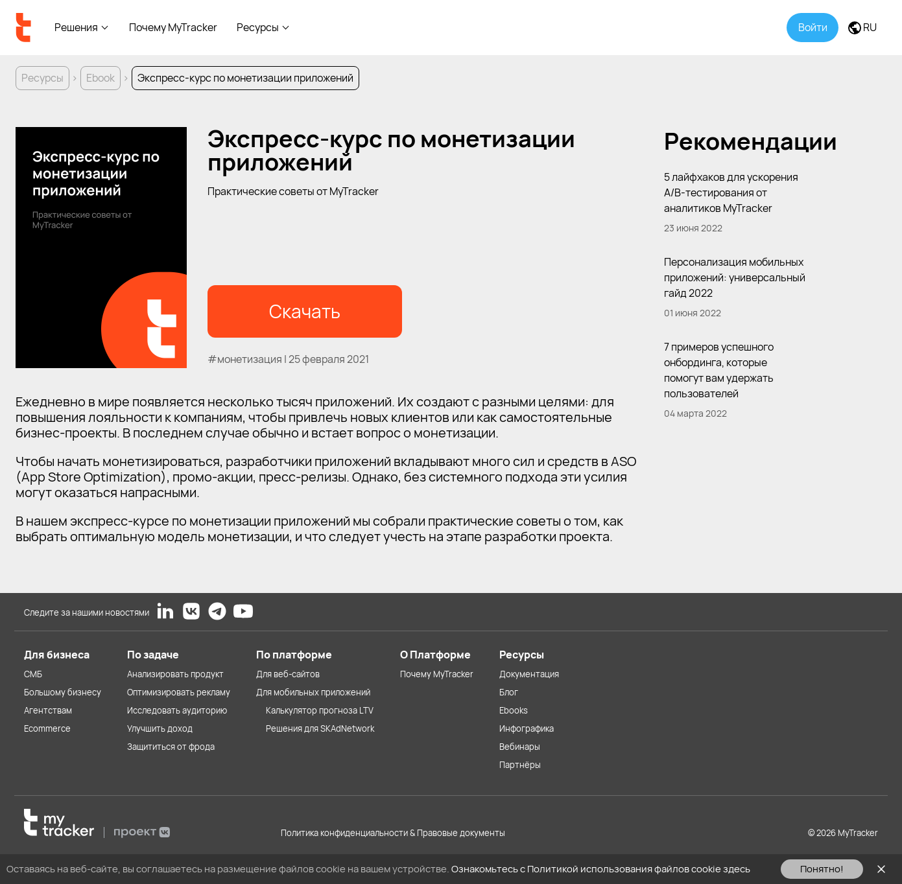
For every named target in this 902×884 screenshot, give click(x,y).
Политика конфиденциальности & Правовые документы (393, 833)
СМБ (33, 674)
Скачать (304, 311)
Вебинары (519, 746)
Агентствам (48, 710)
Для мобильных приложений (313, 692)
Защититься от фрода (171, 746)
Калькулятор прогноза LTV (320, 710)
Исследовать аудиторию (177, 710)
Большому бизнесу (62, 692)
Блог (508, 692)
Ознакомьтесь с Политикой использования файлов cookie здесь (600, 869)
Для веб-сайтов (288, 674)
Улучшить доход (160, 728)
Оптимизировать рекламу (178, 692)
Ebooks (513, 710)
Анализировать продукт (175, 674)
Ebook (100, 78)
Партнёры (520, 765)
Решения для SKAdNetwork (320, 728)
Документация (529, 674)
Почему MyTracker (173, 27)
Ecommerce (47, 728)
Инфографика (526, 728)
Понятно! (822, 869)
